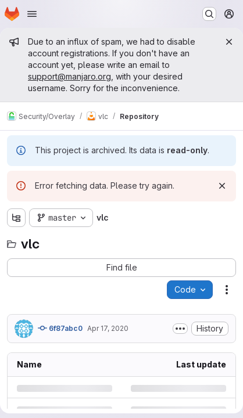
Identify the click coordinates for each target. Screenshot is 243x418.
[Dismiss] (222, 186)
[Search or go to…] (209, 14)
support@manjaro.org (69, 76)
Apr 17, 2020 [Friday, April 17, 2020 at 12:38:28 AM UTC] (107, 328)
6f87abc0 (60, 328)
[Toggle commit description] (180, 328)
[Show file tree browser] (16, 217)
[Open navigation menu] (32, 14)
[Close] (229, 42)
